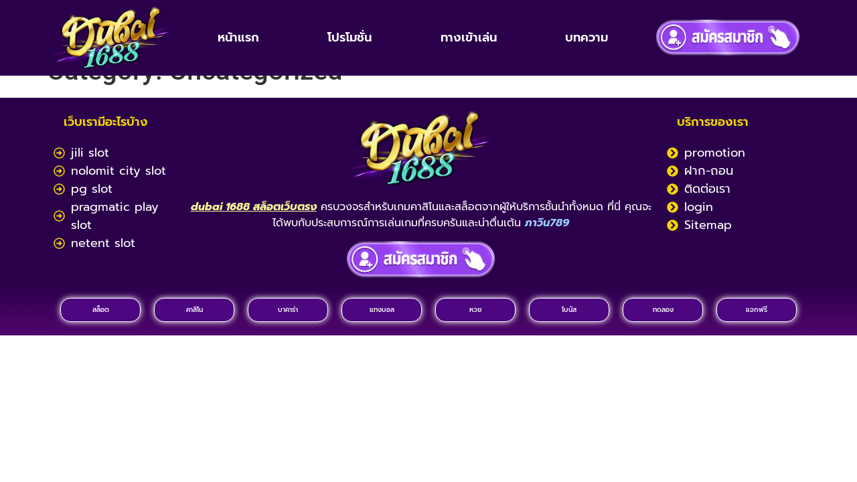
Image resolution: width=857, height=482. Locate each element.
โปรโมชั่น (349, 37)
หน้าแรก (238, 37)
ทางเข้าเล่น (469, 37)
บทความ (586, 37)
